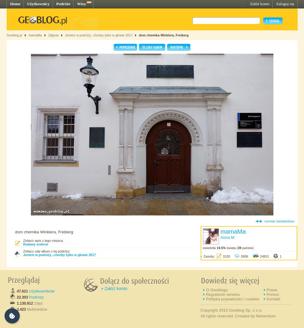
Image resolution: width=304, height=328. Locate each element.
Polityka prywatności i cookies (232, 299)
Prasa (271, 290)
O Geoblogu (217, 290)
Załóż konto (259, 4)
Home (15, 4)
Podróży (36, 297)
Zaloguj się (285, 4)
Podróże (63, 4)
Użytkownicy (38, 4)
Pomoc (272, 294)
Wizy (81, 4)
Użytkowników (42, 291)
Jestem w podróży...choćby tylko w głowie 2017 (98, 35)
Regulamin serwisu (223, 294)
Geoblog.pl (14, 35)
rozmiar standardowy (280, 221)
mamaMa (35, 35)
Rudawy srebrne (35, 244)
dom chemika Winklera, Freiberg (164, 35)
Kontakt (273, 299)
